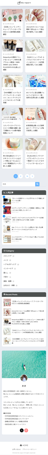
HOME (24, 445)
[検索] (37, 184)
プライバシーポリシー (29, 449)
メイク (7, 260)
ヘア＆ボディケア (11, 264)
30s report (24, 3)
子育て (7, 277)
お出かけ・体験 (10, 285)
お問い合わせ (16, 449)
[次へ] (32, 176)
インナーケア (9, 269)
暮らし (7, 273)
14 (27, 176)
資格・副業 (8, 281)
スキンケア (8, 256)
